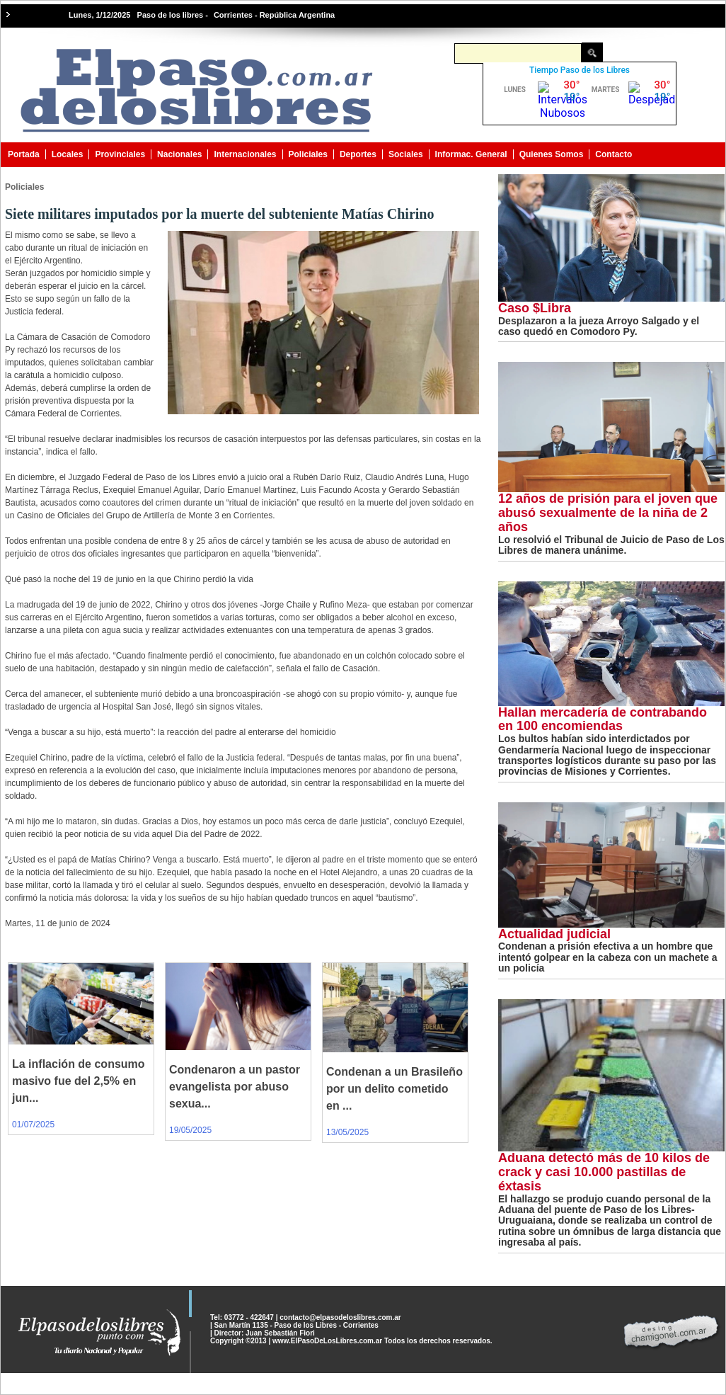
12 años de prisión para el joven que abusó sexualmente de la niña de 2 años (608, 512)
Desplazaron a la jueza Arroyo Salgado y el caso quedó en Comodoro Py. (598, 326)
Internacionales (245, 154)
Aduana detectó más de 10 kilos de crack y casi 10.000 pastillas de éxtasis (604, 1172)
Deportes (358, 154)
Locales (67, 154)
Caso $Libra (534, 308)
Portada (24, 154)
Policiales (308, 154)
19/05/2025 (190, 1130)
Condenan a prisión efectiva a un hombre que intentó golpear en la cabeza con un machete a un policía (608, 957)
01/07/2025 (33, 1124)
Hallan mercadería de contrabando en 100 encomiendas (602, 719)
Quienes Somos (551, 154)
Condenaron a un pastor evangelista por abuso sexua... (234, 1087)
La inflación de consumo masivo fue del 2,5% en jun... (78, 1081)
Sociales (405, 154)
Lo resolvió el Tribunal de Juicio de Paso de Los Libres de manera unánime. (611, 545)
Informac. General (471, 154)
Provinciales (120, 154)
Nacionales (179, 154)
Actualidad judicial (554, 934)
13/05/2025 (347, 1132)
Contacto (613, 154)
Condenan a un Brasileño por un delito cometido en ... (394, 1089)
